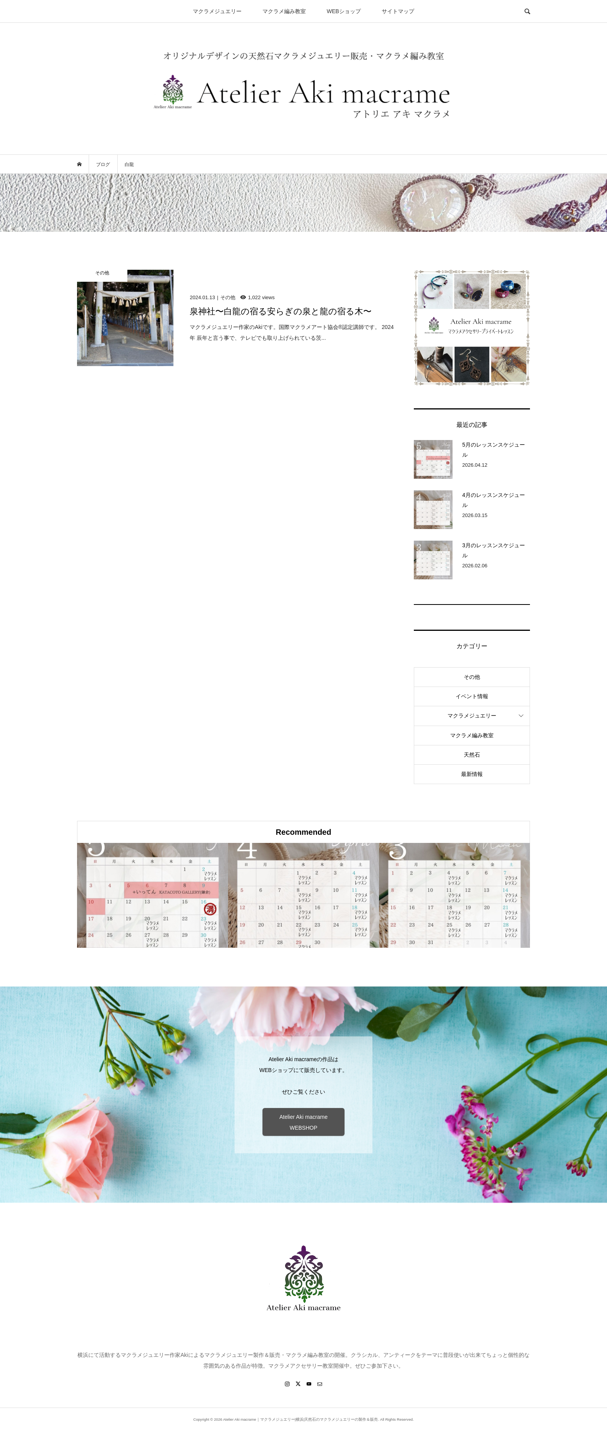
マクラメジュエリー (217, 11)
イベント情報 (472, 696)
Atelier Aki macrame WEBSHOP (303, 1122)
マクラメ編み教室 (284, 11)
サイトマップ (398, 11)
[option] (152, 895)
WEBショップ (344, 11)
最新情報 (472, 774)
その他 (472, 677)
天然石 (472, 755)
